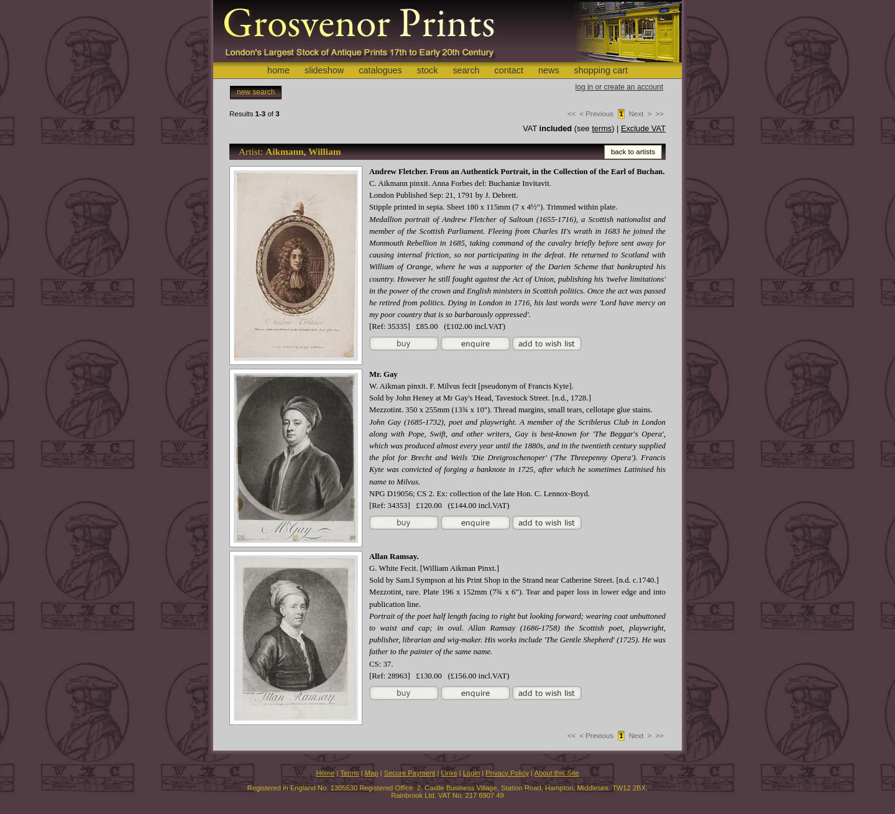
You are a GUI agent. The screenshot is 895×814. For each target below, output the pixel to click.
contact (509, 70)
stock (427, 70)
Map (372, 773)
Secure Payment (410, 773)
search (465, 70)
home (278, 70)
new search (256, 92)
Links (449, 773)
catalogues (380, 70)
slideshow (324, 70)
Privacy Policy (507, 773)
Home (325, 773)
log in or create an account (619, 87)
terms (602, 128)
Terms (349, 773)
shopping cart (601, 70)
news (548, 70)
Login (471, 773)
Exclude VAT (643, 128)
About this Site (556, 773)
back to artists (633, 151)
